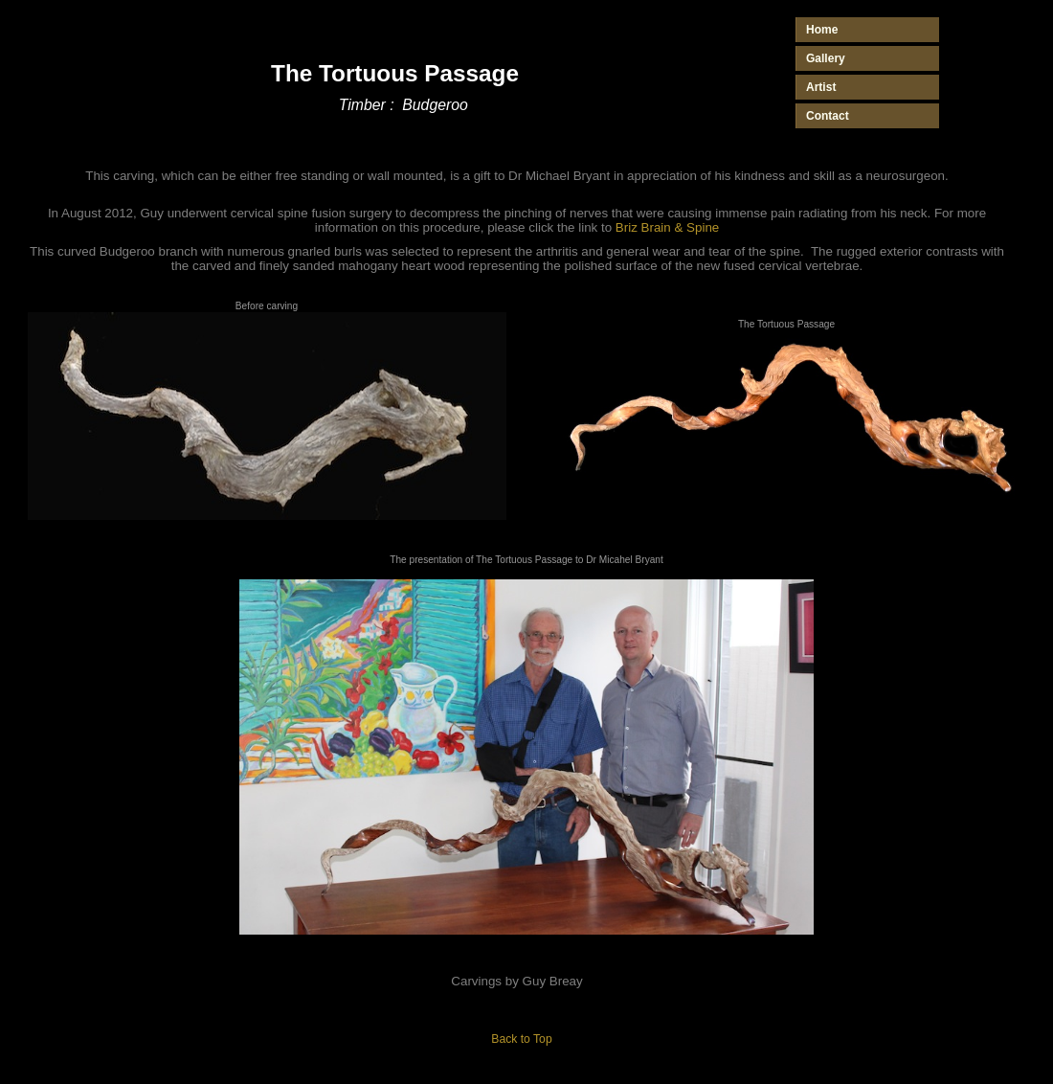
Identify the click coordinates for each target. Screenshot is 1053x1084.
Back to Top (521, 1039)
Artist (821, 87)
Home (822, 29)
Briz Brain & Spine (667, 227)
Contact (827, 116)
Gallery (825, 58)
